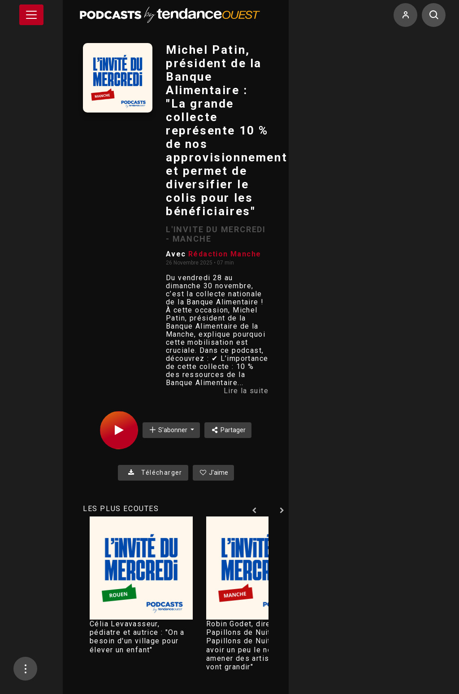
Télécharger (153, 472)
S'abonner (168, 429)
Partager (228, 430)
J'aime (213, 472)
